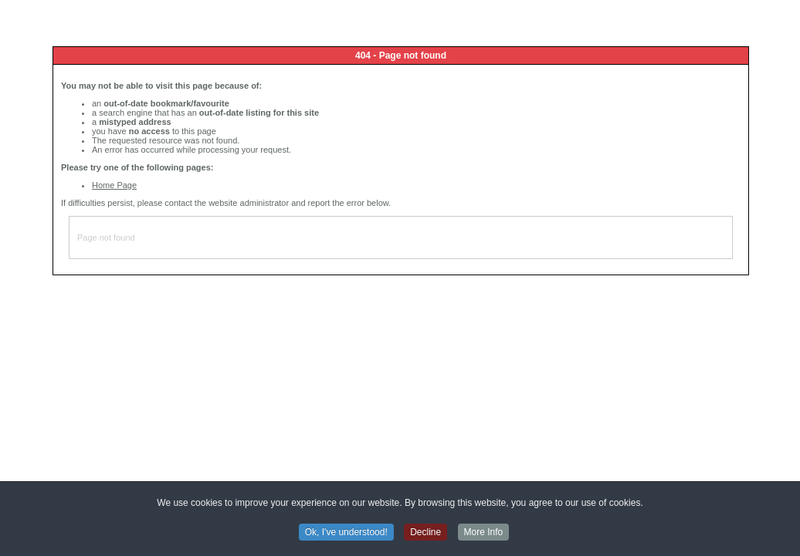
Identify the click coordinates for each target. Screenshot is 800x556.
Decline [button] (425, 532)
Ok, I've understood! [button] (346, 532)
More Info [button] (483, 532)
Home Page (114, 185)
